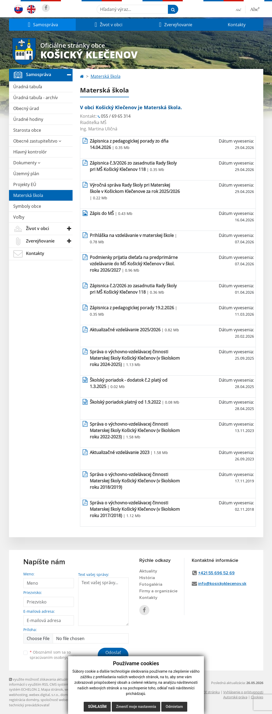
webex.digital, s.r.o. (44, 694)
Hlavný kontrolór (30, 152)
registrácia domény (24, 699)
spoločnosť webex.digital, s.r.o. (64, 699)
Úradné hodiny (28, 119)
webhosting (18, 694)
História (147, 578)
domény (66, 694)
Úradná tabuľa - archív (35, 97)
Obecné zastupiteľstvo (37, 141)
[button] (42, 25)
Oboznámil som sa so (57, 655)
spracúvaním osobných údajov (57, 657)
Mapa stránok (52, 689)
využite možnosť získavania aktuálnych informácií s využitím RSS (41, 682)
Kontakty (237, 25)
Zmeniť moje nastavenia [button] (136, 706)
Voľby (18, 217)
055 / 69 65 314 (116, 116)
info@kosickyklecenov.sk (222, 583)
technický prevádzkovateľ (29, 705)
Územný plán (26, 174)
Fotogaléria (150, 584)
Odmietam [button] (174, 706)
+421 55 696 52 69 (216, 573)
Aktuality (148, 571)
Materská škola (28, 195)
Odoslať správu (113, 656)
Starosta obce (27, 130)
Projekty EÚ (24, 184)
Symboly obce (27, 206)
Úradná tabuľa (27, 87)
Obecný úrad (26, 108)
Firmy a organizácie (158, 591)
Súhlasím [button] (97, 706)
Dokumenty (26, 163)
